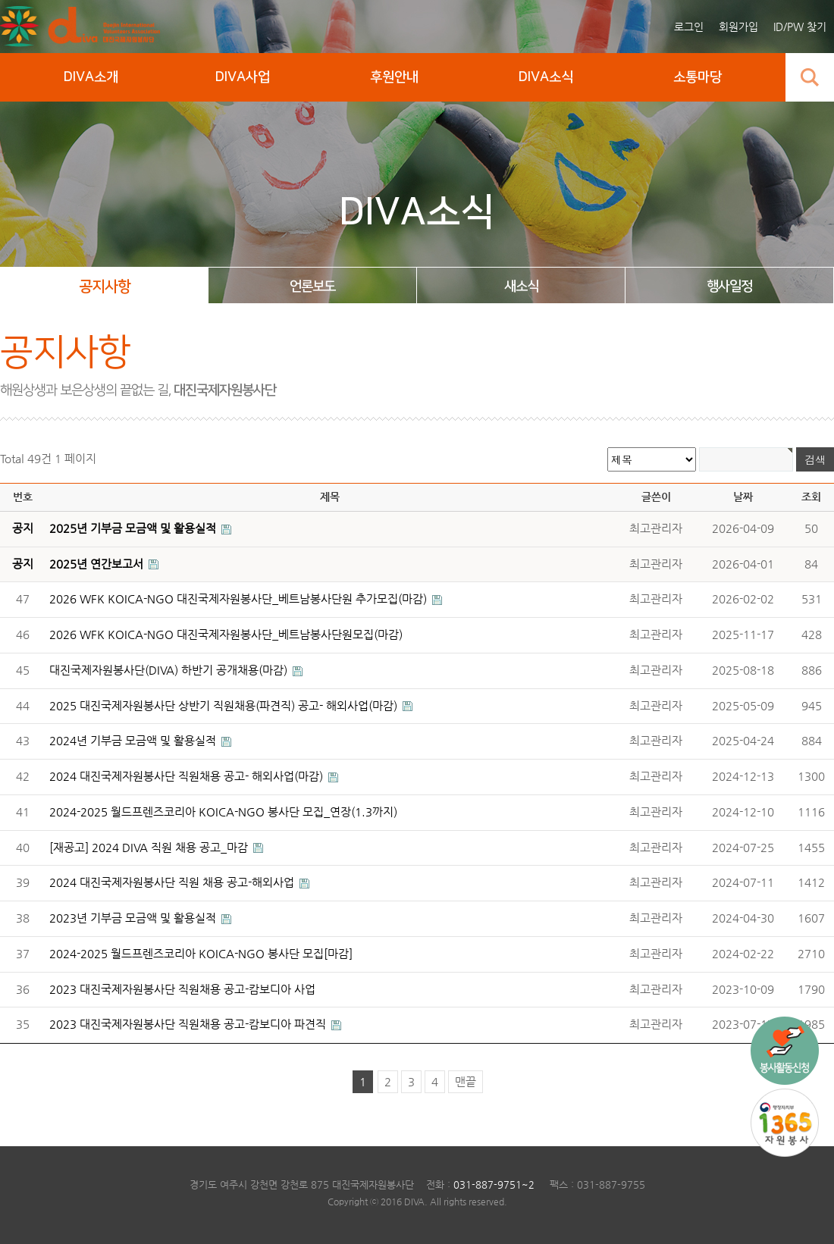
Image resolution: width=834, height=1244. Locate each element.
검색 (809, 77)
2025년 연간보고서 (97, 564)
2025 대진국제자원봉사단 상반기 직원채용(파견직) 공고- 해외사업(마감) (224, 706)
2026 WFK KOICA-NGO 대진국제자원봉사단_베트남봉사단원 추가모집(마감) (239, 599)
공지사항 (104, 286)
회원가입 (738, 26)
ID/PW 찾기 (799, 26)
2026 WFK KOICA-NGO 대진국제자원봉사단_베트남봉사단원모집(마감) (226, 634)
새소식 (521, 286)
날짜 (743, 496)
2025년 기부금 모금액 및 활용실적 (134, 528)
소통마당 (697, 77)
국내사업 (785, 1051)
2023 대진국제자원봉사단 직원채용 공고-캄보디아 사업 (182, 989)
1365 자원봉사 (785, 1123)
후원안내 (394, 77)
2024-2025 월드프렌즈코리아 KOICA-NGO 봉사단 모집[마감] (201, 954)
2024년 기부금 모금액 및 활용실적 (134, 741)
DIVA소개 (91, 77)
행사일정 (729, 286)
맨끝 (465, 1082)
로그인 (689, 26)
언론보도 (312, 286)
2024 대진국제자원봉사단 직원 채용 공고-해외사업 (173, 882)
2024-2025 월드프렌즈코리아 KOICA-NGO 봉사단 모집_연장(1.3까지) (223, 812)
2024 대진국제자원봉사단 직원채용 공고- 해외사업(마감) (187, 776)
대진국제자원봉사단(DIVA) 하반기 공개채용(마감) (169, 670)
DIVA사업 (242, 77)
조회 (811, 496)
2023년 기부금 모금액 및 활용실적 (134, 918)
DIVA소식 (546, 77)
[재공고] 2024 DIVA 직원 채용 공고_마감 (150, 847)
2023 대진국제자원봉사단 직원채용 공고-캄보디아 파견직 (189, 1024)
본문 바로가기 (0, 0)
